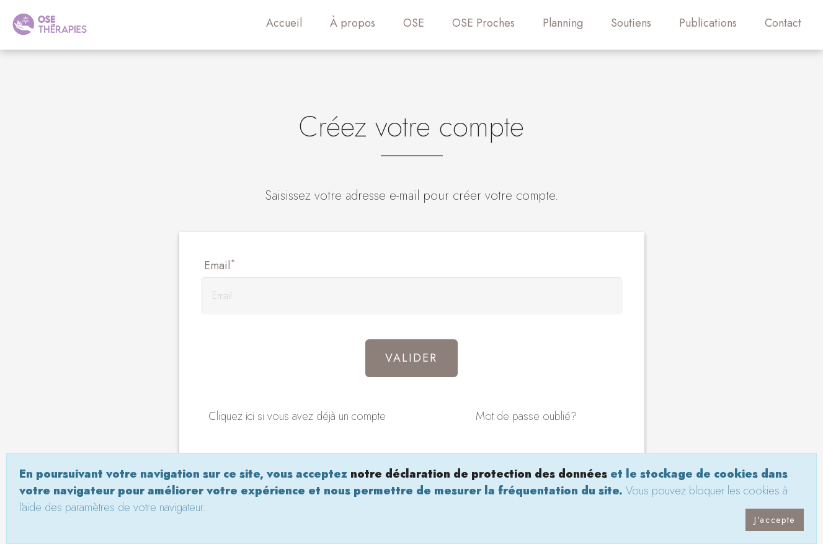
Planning (563, 23)
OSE (413, 23)
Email (220, 265)
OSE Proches (483, 23)
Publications (708, 23)
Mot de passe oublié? (526, 416)
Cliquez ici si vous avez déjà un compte (297, 416)
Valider (411, 358)
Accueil (284, 23)
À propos (352, 23)
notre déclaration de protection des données (478, 474)
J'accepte (774, 520)
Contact (783, 23)
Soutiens (631, 23)
